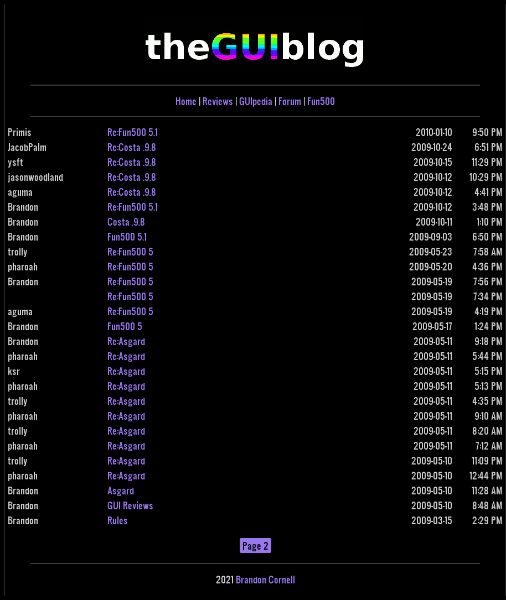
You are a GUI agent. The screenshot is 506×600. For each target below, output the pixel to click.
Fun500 (321, 101)
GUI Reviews (130, 505)
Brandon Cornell (265, 579)
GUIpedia (255, 101)
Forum (289, 101)
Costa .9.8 (126, 221)
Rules (117, 520)
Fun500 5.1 (127, 236)
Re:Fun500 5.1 (132, 132)
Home (186, 101)
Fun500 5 (124, 326)
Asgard (120, 490)
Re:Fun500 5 (130, 251)
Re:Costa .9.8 (131, 146)
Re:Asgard (126, 341)
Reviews (218, 101)
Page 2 (255, 545)
